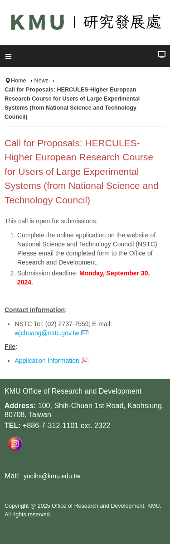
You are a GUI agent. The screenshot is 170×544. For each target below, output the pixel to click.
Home (18, 80)
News (41, 80)
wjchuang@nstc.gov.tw (47, 333)
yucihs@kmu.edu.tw (52, 476)
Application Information (47, 360)
